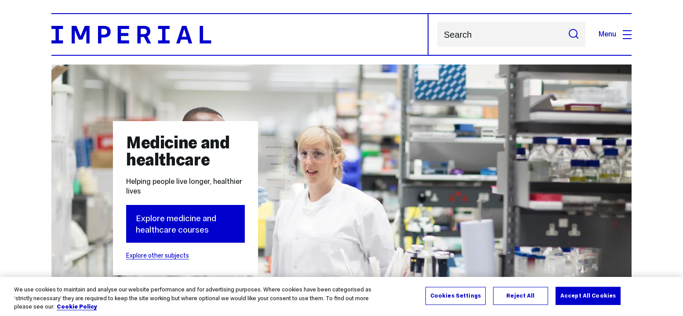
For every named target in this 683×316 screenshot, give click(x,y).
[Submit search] (573, 34)
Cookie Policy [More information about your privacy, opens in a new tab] (77, 306)
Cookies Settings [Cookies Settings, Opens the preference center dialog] (455, 295)
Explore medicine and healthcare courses (176, 224)
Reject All (520, 295)
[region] (341, 296)
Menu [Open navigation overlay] (615, 34)
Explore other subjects (157, 255)
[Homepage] (240, 34)
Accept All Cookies (588, 295)
